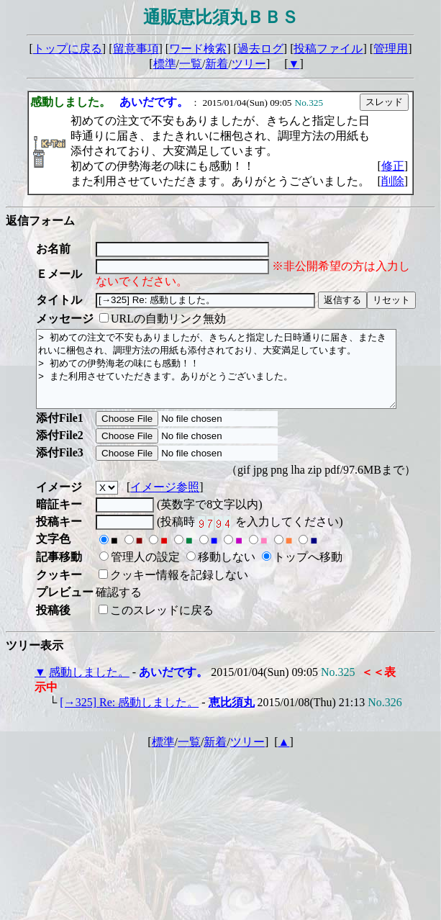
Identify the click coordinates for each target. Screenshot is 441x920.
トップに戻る (67, 48)
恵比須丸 (232, 717)
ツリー (249, 64)
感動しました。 (89, 687)
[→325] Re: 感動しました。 (129, 717)
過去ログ (260, 48)
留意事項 (136, 48)
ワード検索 (198, 48)
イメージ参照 (164, 502)
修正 (392, 166)
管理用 (390, 48)
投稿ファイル (328, 48)
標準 (164, 64)
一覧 (190, 64)
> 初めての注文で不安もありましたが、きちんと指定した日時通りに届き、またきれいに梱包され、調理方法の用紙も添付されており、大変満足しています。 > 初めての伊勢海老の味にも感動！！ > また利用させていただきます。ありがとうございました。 (238, 376)
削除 (392, 181)
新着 (216, 64)
